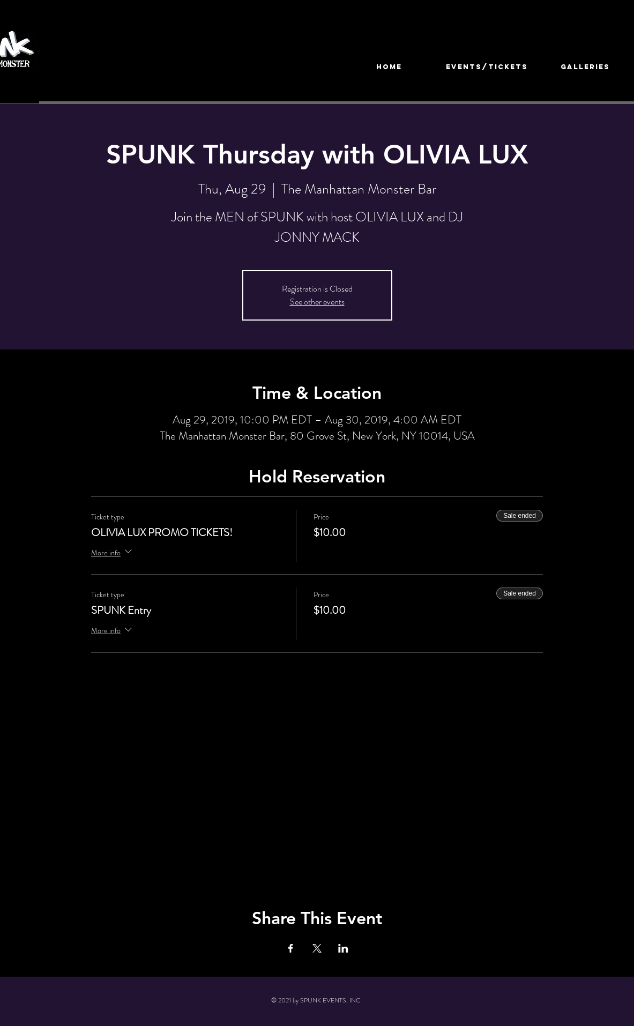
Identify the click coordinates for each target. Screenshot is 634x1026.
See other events (317, 301)
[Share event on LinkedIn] (343, 948)
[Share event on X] (317, 948)
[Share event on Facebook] (291, 948)
